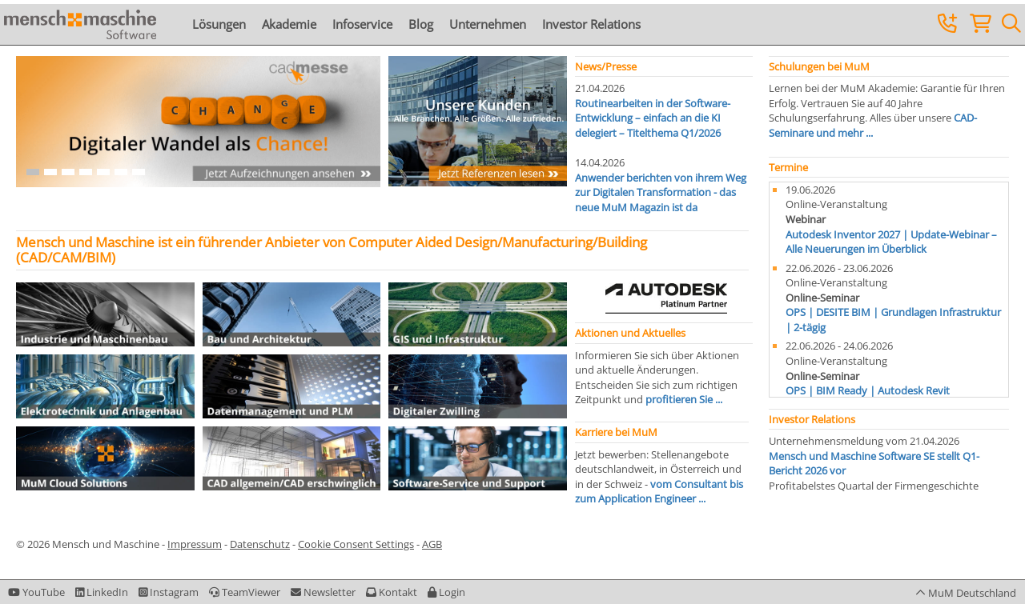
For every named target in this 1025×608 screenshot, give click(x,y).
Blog (420, 24)
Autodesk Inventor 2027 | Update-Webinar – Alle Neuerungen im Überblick (891, 242)
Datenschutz (260, 544)
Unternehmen (487, 24)
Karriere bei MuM (616, 432)
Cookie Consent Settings (356, 544)
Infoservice (362, 24)
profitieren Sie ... (683, 399)
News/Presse (606, 66)
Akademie (289, 24)
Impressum (194, 544)
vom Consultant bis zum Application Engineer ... (659, 491)
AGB (432, 544)
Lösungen (219, 24)
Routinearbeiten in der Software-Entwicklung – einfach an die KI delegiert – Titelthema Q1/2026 (652, 118)
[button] (446, 592)
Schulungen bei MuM (819, 66)
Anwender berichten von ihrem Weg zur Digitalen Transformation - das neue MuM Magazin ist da (660, 192)
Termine (788, 167)
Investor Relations (591, 24)
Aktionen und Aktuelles (630, 333)
